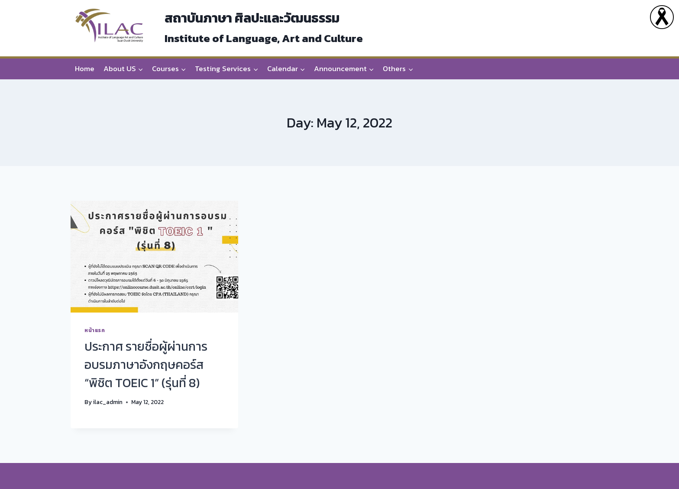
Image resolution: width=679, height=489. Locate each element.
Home (84, 68)
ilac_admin (108, 402)
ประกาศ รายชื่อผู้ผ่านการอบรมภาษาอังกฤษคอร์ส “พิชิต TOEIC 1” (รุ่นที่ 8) (145, 364)
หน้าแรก (94, 330)
